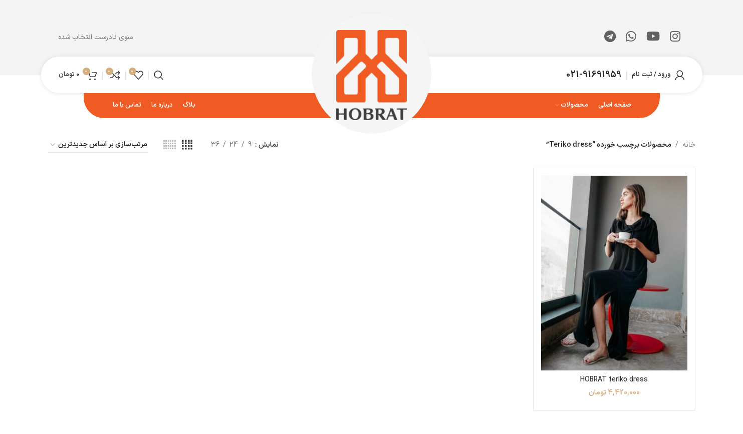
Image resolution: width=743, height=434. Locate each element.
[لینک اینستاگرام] (675, 38)
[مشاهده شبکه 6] (169, 145)
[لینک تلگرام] (610, 38)
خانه (688, 145)
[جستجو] (159, 75)
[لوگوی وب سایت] (371, 74)
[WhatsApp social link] (631, 38)
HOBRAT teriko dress (614, 379)
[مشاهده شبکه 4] (187, 145)
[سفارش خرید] (98, 145)
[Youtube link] (653, 38)
